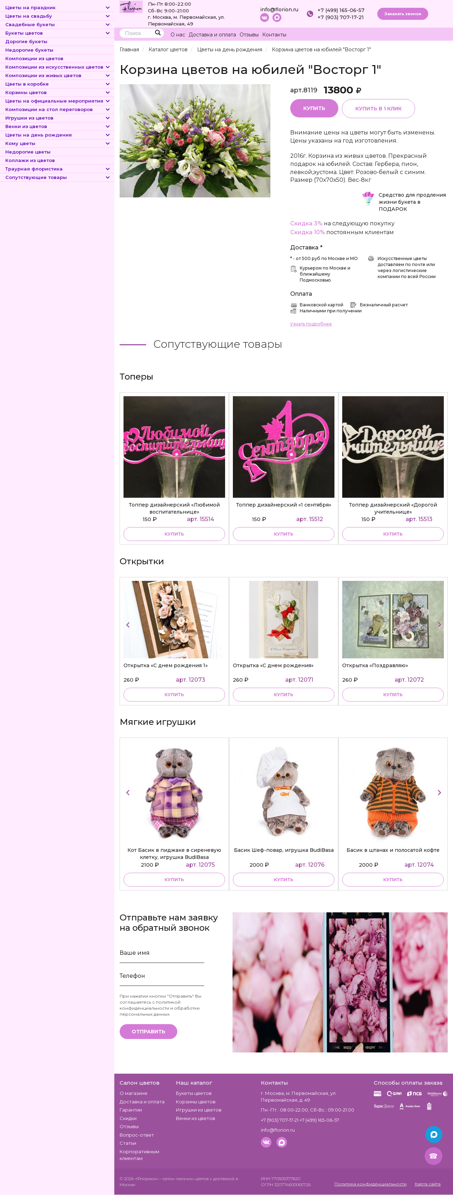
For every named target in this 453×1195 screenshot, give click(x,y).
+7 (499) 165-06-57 (341, 10)
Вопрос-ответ (137, 1135)
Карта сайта (428, 1184)
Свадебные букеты (58, 24)
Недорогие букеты (29, 50)
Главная (129, 49)
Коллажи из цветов (30, 160)
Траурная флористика (58, 169)
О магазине (134, 1093)
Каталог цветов (168, 49)
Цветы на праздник (58, 7)
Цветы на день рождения (58, 135)
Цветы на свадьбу (58, 16)
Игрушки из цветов (58, 118)
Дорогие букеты (26, 41)
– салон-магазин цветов (184, 1178)
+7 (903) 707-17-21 (340, 17)
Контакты (274, 34)
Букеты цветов (58, 33)
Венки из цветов (58, 126)
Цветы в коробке (58, 84)
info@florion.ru (279, 9)
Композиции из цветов (34, 58)
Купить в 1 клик (378, 108)
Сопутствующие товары (58, 177)
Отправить (148, 1031)
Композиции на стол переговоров (58, 109)
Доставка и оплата (212, 34)
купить (174, 534)
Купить (314, 108)
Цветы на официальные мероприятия (58, 101)
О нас (178, 34)
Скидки (128, 1118)
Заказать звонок (402, 13)
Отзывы (249, 34)
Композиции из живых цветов (58, 75)
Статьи (128, 1143)
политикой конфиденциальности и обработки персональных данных (160, 1008)
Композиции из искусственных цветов (58, 67)
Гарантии (131, 1110)
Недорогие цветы (28, 152)
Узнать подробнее (311, 324)
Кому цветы (58, 143)
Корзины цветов (58, 92)
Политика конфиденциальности (370, 1184)
